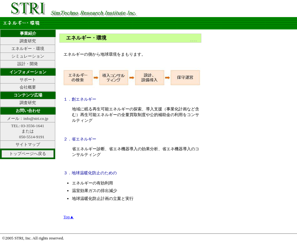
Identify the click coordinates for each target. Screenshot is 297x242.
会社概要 (28, 87)
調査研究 (28, 41)
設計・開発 (27, 63)
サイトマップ (27, 144)
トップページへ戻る (27, 153)
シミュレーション (27, 56)
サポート (28, 79)
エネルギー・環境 (27, 48)
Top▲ (68, 216)
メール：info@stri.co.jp (27, 118)
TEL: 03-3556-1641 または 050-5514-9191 (27, 131)
